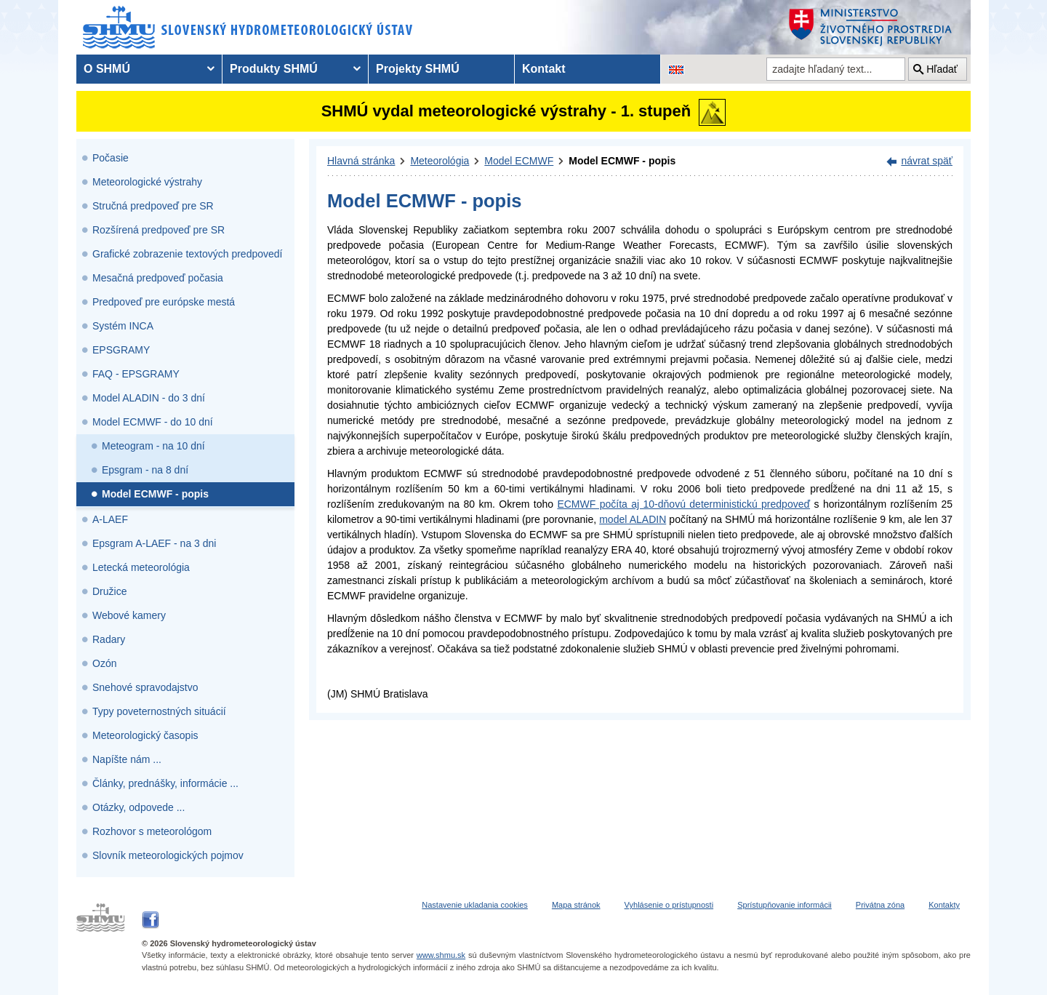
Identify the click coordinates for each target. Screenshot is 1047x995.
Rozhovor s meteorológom (152, 831)
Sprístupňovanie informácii (784, 904)
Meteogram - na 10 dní (153, 446)
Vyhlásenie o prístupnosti (669, 904)
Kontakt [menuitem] (544, 69)
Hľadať (942, 69)
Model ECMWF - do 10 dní (152, 422)
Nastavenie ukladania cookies (475, 904)
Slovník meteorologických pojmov (168, 855)
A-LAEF (110, 519)
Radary (108, 639)
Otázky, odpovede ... (138, 807)
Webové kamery (129, 615)
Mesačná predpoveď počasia (157, 278)
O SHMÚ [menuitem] (107, 69)
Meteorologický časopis (145, 735)
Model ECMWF (518, 161)
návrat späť (926, 161)
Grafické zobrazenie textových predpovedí (187, 254)
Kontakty (944, 904)
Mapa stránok (576, 904)
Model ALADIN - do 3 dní (148, 398)
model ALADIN (632, 519)
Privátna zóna (880, 904)
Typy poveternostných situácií (159, 711)
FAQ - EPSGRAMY (136, 374)
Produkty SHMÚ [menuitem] (274, 69)
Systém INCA (122, 326)
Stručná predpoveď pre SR (153, 206)
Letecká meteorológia (141, 567)
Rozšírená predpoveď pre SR (158, 230)
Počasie (110, 158)
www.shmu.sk (441, 955)
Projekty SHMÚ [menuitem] (418, 69)
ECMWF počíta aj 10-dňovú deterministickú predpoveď (683, 504)
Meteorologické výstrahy (147, 182)
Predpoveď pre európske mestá (163, 302)
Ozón (104, 663)
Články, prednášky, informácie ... (165, 783)
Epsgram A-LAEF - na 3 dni (154, 543)
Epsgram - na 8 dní (145, 470)
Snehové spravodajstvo (145, 687)
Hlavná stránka (361, 161)
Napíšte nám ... (126, 759)
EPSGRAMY (121, 350)
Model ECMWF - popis (155, 494)
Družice (109, 591)
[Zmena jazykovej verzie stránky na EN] (676, 69)
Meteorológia (439, 161)
